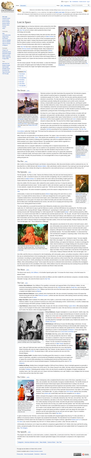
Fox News (20, 421)
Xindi (59, 287)
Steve (36, 137)
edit (28, 90)
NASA (50, 50)
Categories (21, 442)
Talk (70, 1)
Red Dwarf (69, 349)
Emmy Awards (27, 48)
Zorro (38, 289)
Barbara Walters (42, 166)
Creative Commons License (36, 451)
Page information (6, 72)
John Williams (34, 272)
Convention (71, 331)
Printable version (6, 68)
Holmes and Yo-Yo (77, 419)
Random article (5, 25)
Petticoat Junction (43, 295)
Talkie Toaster (59, 343)
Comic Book (64, 331)
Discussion (23, 5)
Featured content (6, 18)
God (81, 148)
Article (17, 5)
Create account (82, 1)
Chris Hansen (70, 391)
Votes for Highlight (6, 40)
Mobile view (43, 454)
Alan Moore (43, 119)
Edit (62, 5)
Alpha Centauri (50, 36)
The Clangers (23, 428)
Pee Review (5, 38)
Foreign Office (5, 58)
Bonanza (58, 317)
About (3, 28)
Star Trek (22, 30)
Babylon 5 (71, 329)
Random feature (6, 23)
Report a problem (6, 55)
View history (67, 5)
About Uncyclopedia (28, 454)
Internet (19, 123)
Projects (4, 26)
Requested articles (6, 51)
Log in (88, 1)
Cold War (48, 129)
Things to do (5, 50)
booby (66, 212)
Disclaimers (37, 454)
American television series (32, 442)
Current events (5, 20)
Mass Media (43, 442)
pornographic (21, 119)
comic (74, 119)
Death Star (74, 287)
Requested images (6, 53)
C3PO (32, 351)
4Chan (25, 123)
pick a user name (60, 12)
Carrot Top (41, 245)
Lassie (34, 297)
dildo (20, 250)
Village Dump (5, 36)
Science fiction (51, 442)
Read (58, 5)
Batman (48, 194)
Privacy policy (20, 454)
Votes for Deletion (6, 41)
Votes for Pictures (6, 43)
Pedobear (28, 369)
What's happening (6, 56)
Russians (70, 129)
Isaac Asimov (79, 194)
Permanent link (5, 70)
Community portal (6, 35)
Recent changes (6, 21)
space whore (72, 306)
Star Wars (59, 413)
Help (3, 33)
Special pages (5, 67)
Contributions (75, 1)
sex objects (77, 393)
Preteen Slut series (51, 321)
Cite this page (5, 73)
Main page (4, 16)
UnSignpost (5, 45)
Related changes (6, 65)
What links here (5, 63)
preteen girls (47, 393)
